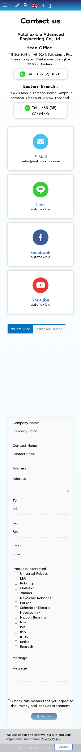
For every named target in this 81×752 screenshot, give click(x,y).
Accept (63, 747)
